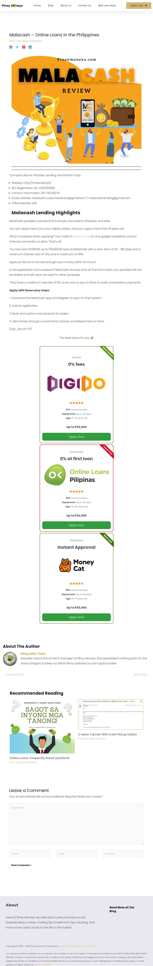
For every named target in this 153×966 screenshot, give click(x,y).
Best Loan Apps (107, 5)
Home (37, 5)
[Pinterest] (23, 47)
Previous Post (13, 675)
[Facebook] (10, 47)
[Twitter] (17, 47)
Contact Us (84, 5)
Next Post (142, 675)
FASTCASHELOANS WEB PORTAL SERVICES (78, 950)
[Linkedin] (30, 47)
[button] (124, 913)
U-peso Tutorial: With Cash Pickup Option (107, 734)
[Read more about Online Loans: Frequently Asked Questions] (42, 726)
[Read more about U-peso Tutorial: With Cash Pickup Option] (110, 714)
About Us (66, 5)
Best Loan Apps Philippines (27, 41)
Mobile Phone (82, 236)
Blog (50, 5)
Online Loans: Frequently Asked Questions (40, 758)
